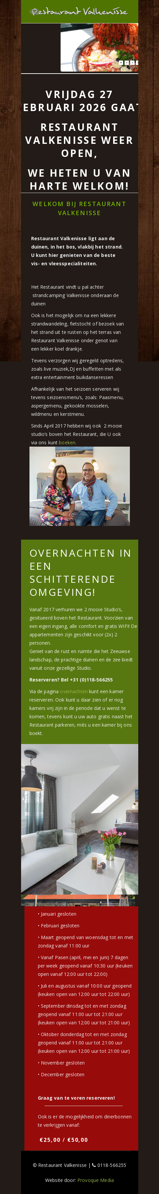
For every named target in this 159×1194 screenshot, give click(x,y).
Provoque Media (95, 1180)
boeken (67, 442)
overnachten (74, 691)
